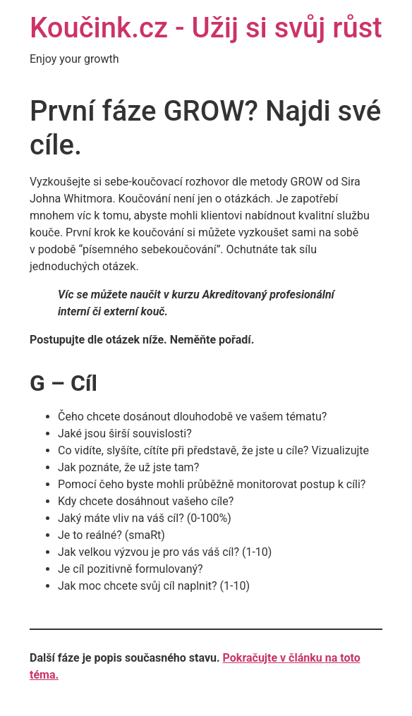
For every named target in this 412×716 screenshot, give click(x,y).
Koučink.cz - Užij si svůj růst (206, 27)
